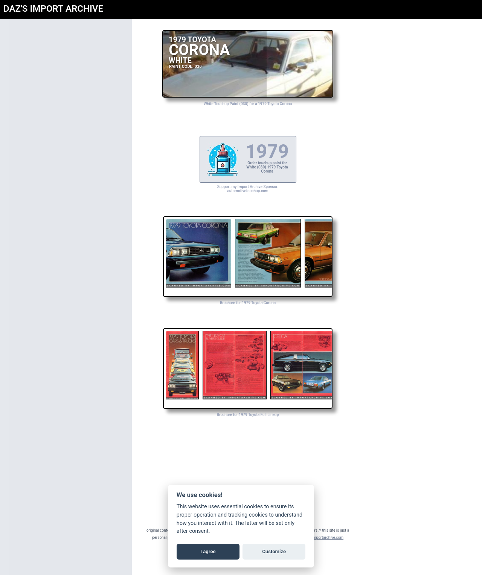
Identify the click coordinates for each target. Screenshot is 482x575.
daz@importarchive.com (322, 537)
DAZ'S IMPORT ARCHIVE (53, 8)
